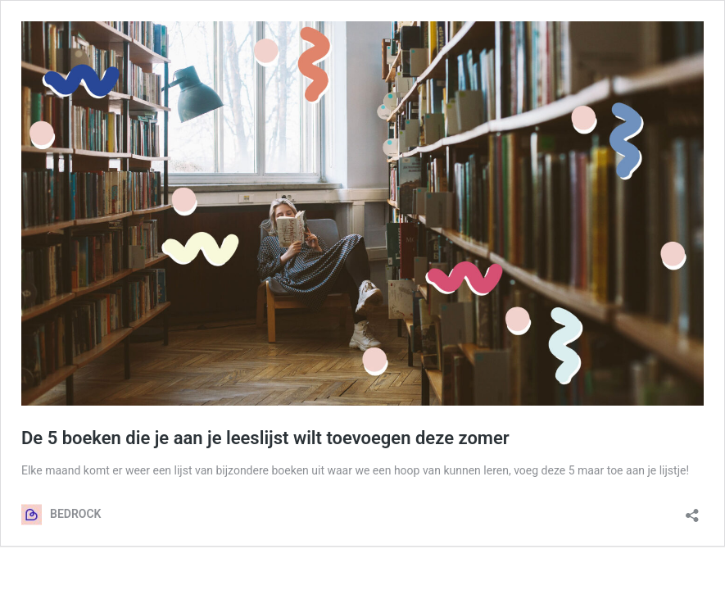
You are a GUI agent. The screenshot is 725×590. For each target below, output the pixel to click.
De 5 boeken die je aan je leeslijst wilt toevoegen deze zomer (265, 438)
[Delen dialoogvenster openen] (692, 510)
